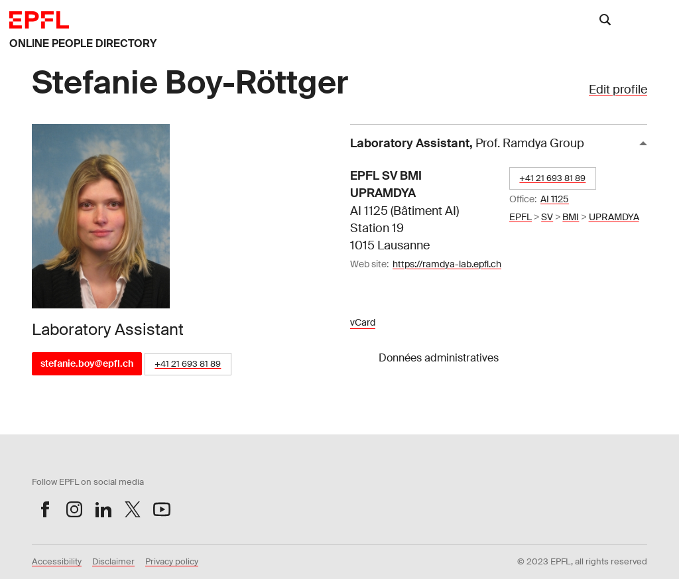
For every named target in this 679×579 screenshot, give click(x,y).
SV (547, 217)
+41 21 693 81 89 (187, 363)
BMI (570, 217)
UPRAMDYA (614, 217)
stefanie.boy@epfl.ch (86, 363)
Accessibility (57, 561)
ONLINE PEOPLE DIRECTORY (82, 43)
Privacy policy (171, 561)
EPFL (520, 217)
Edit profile (618, 89)
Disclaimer (113, 561)
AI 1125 (554, 199)
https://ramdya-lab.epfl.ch (447, 264)
